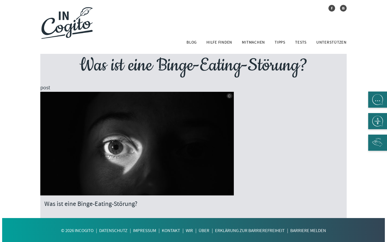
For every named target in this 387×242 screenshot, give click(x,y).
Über (204, 230)
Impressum (144, 230)
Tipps (280, 42)
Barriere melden (308, 230)
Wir (189, 230)
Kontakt (171, 230)
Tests (301, 42)
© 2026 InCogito (77, 230)
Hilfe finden (219, 42)
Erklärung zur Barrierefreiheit (250, 230)
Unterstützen (331, 42)
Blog (192, 42)
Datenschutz (113, 230)
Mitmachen (253, 42)
